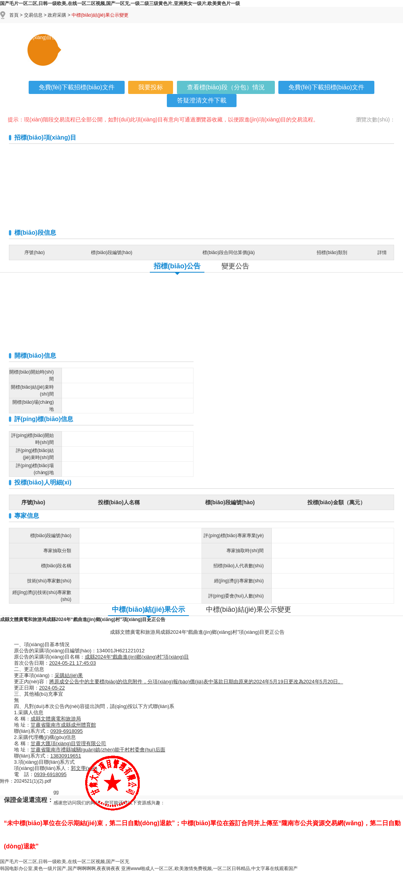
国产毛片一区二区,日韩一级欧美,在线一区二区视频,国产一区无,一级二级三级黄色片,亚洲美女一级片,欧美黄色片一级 (120, 3)
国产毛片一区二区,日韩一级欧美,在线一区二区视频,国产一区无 (64, 861)
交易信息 (33, 15)
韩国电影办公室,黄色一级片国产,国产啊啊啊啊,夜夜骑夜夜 (60, 868)
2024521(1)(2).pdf (32, 781)
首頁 (14, 15)
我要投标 (150, 87)
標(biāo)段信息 (35, 232)
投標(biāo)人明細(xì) (43, 482)
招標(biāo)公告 (177, 266)
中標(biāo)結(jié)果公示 (148, 609)
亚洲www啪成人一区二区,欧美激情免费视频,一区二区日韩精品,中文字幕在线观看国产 (209, 868)
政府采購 (57, 15)
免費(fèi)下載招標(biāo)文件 (77, 87)
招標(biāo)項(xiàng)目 (45, 137)
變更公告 (235, 266)
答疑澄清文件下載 (201, 100)
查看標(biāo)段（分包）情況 (226, 87)
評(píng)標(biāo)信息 (43, 419)
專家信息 (26, 515)
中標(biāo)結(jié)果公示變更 (248, 609)
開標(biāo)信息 (35, 355)
